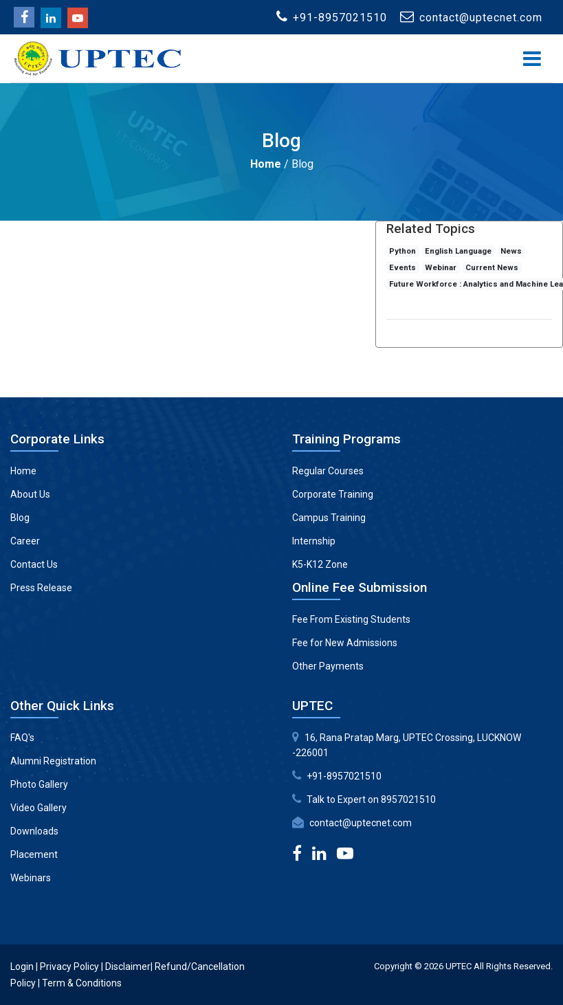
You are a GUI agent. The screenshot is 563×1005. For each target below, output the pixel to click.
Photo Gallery (39, 784)
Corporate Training (332, 494)
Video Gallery (38, 807)
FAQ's (22, 737)
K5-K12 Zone (320, 564)
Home (265, 163)
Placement (34, 854)
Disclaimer (128, 966)
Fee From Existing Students (351, 619)
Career (25, 540)
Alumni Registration (53, 760)
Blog (20, 517)
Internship (313, 540)
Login (22, 966)
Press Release (41, 587)
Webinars (30, 877)
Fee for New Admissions (344, 642)
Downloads (34, 831)
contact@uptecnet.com (360, 822)
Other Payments (328, 666)
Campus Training (329, 517)
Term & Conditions (82, 983)
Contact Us (34, 564)
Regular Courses (328, 470)
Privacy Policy (69, 966)
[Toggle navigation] (532, 58)
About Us (30, 494)
